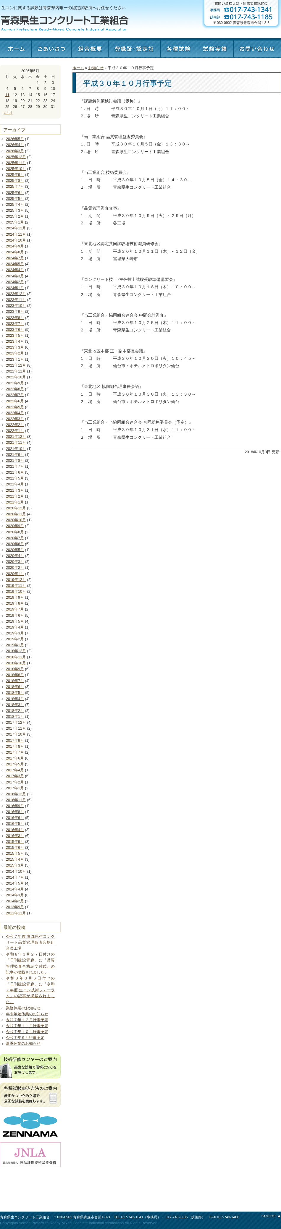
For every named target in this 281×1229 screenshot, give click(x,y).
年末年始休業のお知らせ (27, 1014)
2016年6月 (15, 818)
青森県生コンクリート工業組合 (25, 1217)
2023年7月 (15, 324)
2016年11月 (16, 800)
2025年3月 (15, 210)
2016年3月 (15, 836)
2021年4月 (15, 484)
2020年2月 (15, 568)
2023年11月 (16, 300)
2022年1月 (15, 431)
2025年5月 (15, 199)
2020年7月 (15, 538)
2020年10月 (16, 520)
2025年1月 (15, 222)
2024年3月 (15, 276)
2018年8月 (15, 675)
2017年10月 (16, 734)
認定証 (134, 48)
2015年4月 (15, 859)
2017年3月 (15, 776)
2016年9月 (15, 806)
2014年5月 (15, 883)
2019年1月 (15, 645)
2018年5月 (15, 693)
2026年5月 (15, 139)
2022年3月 (15, 419)
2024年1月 (15, 288)
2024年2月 (15, 282)
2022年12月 (16, 365)
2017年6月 (15, 758)
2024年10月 (16, 240)
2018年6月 (15, 687)
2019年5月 (15, 621)
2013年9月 (15, 907)
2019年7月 (15, 609)
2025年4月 (15, 205)
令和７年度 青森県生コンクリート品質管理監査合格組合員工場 (30, 943)
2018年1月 (15, 717)
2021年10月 (16, 449)
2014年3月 (15, 895)
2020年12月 (16, 508)
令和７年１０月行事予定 (27, 1032)
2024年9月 (15, 246)
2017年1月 (15, 788)
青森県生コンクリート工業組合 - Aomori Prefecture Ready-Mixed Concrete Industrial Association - (64, 23)
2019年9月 (15, 597)
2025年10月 (16, 169)
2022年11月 (16, 371)
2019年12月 (16, 580)
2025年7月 (15, 186)
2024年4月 (15, 270)
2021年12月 (16, 437)
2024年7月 (15, 258)
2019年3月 (15, 633)
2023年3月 (15, 347)
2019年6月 (15, 615)
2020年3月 (15, 562)
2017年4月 (15, 770)
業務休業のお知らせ (23, 1008)
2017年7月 (15, 752)
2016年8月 (15, 812)
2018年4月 (15, 699)
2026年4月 (15, 145)
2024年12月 (16, 228)
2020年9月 (15, 526)
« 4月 (8, 113)
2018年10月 (16, 663)
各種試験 (178, 48)
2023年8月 (15, 318)
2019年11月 (16, 586)
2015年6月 (15, 848)
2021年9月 (15, 455)
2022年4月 (15, 413)
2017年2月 (15, 782)
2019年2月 (15, 639)
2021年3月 (15, 490)
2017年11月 (16, 728)
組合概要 (89, 48)
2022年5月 (15, 407)
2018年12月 (16, 651)
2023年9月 (15, 312)
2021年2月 (15, 496)
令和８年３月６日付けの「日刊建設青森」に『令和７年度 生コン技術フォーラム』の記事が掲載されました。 (30, 990)
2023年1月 (15, 359)
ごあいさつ (51, 48)
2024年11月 (16, 234)
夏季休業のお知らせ (23, 1044)
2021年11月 (16, 443)
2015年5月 (15, 853)
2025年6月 (15, 193)
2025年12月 (16, 157)
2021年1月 (15, 502)
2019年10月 (16, 592)
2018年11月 (16, 657)
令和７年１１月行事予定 (27, 1026)
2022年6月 (15, 401)
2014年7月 (15, 877)
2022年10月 (16, 377)
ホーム (15, 48)
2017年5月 (15, 764)
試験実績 (215, 48)
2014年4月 (15, 889)
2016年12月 (16, 794)
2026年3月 (15, 151)
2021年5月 (15, 478)
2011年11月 (16, 913)
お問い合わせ (257, 48)
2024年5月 (15, 264)
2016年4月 (15, 830)
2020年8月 (15, 532)
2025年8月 (15, 181)
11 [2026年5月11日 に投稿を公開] (7, 95)
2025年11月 (16, 163)
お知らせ (96, 68)
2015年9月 (15, 842)
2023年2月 (15, 353)
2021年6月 (15, 472)
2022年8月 (15, 389)
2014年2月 (15, 901)
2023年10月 (16, 306)
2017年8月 (15, 746)
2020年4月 (15, 556)
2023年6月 (15, 330)
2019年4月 (15, 627)
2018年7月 (15, 681)
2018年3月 (15, 705)
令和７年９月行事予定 (25, 1038)
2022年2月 (15, 425)
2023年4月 (15, 341)
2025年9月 (15, 175)
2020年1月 (15, 574)
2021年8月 (15, 461)
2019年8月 (15, 603)
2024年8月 (15, 252)
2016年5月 (15, 824)
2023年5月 (15, 335)
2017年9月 (15, 741)
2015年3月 (15, 865)
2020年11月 (16, 514)
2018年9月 (15, 669)
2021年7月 (15, 466)
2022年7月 (15, 395)
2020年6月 (15, 544)
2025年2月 (15, 216)
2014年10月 (16, 871)
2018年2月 (15, 711)
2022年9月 (15, 383)
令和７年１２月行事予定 (27, 1020)
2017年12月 (16, 722)
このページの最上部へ (270, 1216)
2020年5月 (15, 550)
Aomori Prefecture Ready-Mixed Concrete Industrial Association (71, 1223)
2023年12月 (16, 294)
